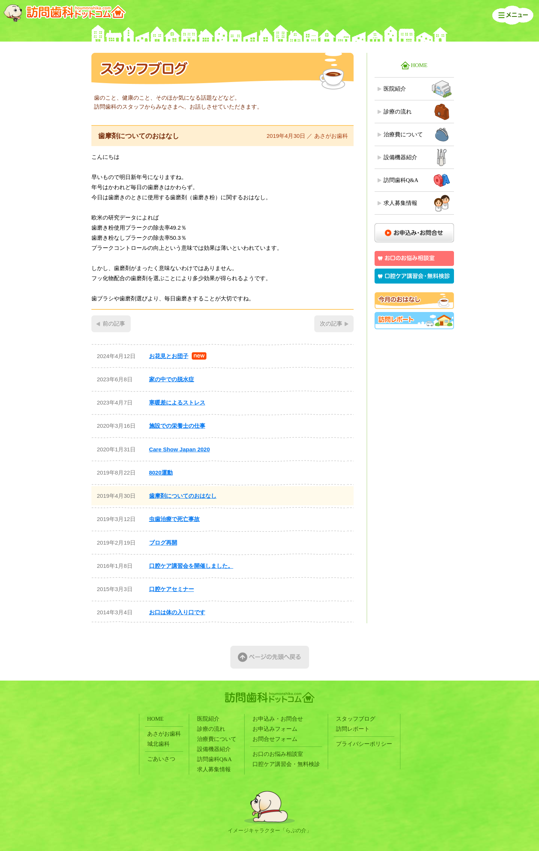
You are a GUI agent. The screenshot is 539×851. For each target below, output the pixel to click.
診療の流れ (398, 112)
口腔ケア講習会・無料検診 (286, 764)
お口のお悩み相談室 (277, 754)
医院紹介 (395, 89)
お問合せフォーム (274, 739)
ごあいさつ (161, 759)
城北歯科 (158, 744)
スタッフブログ (355, 719)
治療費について (403, 134)
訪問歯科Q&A (401, 180)
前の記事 (114, 324)
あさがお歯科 (164, 734)
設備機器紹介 (400, 157)
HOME (419, 65)
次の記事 (331, 324)
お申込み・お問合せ (277, 719)
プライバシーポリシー (364, 744)
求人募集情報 (400, 203)
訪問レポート (353, 729)
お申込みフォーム (274, 729)
